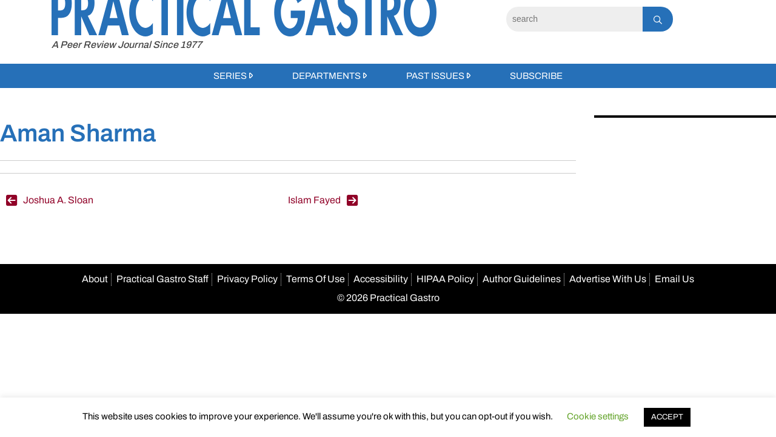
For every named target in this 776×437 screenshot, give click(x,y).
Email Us (674, 279)
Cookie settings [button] (598, 416)
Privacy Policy (247, 279)
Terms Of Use (315, 279)
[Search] (574, 19)
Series (230, 76)
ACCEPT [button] (667, 417)
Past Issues (435, 76)
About (95, 279)
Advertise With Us (607, 279)
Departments (326, 76)
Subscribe (536, 76)
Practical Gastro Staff (162, 279)
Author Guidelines (522, 279)
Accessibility (380, 279)
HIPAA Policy (445, 279)
